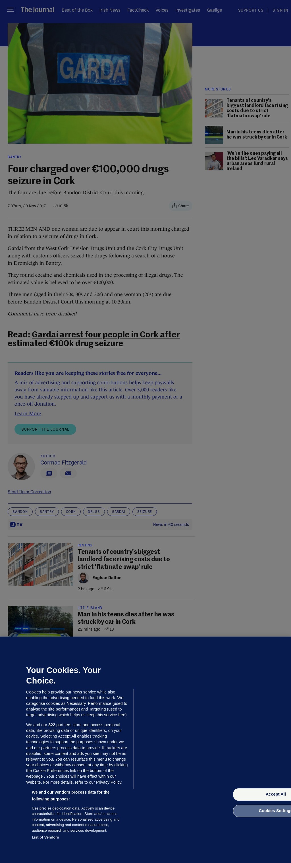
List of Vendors (45, 837)
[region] (145, 750)
